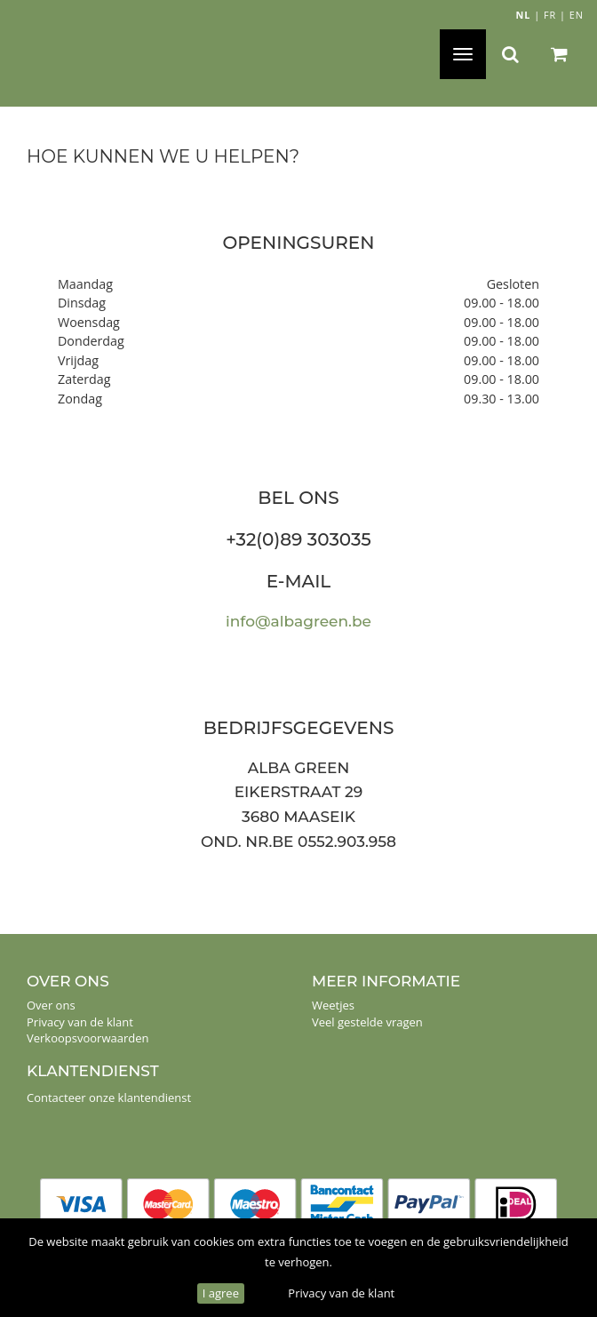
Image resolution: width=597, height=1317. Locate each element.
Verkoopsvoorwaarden (88, 1038)
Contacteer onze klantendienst (109, 1097)
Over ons (51, 1005)
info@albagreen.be (298, 621)
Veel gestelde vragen (367, 1022)
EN (576, 14)
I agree (221, 1293)
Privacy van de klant (341, 1293)
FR (550, 14)
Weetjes (333, 1005)
